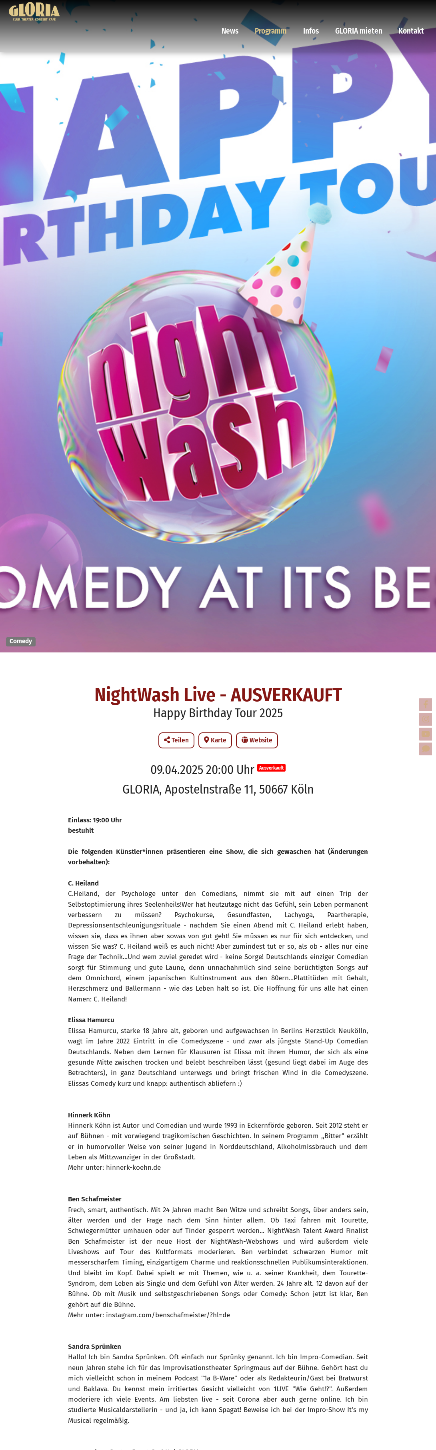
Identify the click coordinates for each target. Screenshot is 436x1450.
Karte (215, 740)
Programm (287, 10)
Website (257, 740)
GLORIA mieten (364, 10)
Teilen (176, 740)
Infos (322, 10)
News (252, 10)
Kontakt (410, 10)
